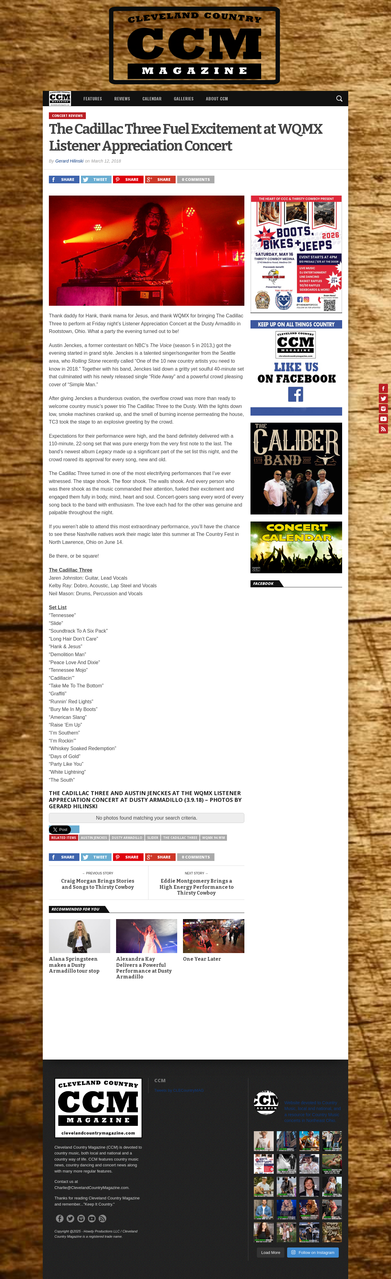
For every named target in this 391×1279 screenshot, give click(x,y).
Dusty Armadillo (127, 838)
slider (152, 838)
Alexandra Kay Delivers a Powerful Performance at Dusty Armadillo (144, 968)
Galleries (184, 98)
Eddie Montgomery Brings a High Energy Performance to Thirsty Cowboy (196, 887)
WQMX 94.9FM (213, 838)
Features (92, 98)
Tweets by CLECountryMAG (179, 1090)
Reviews (122, 98)
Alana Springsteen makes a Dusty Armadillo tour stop (74, 965)
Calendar (152, 98)
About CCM (217, 98)
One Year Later (202, 959)
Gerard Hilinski (69, 161)
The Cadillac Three (180, 838)
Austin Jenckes (94, 838)
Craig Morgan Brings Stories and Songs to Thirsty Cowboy (97, 884)
